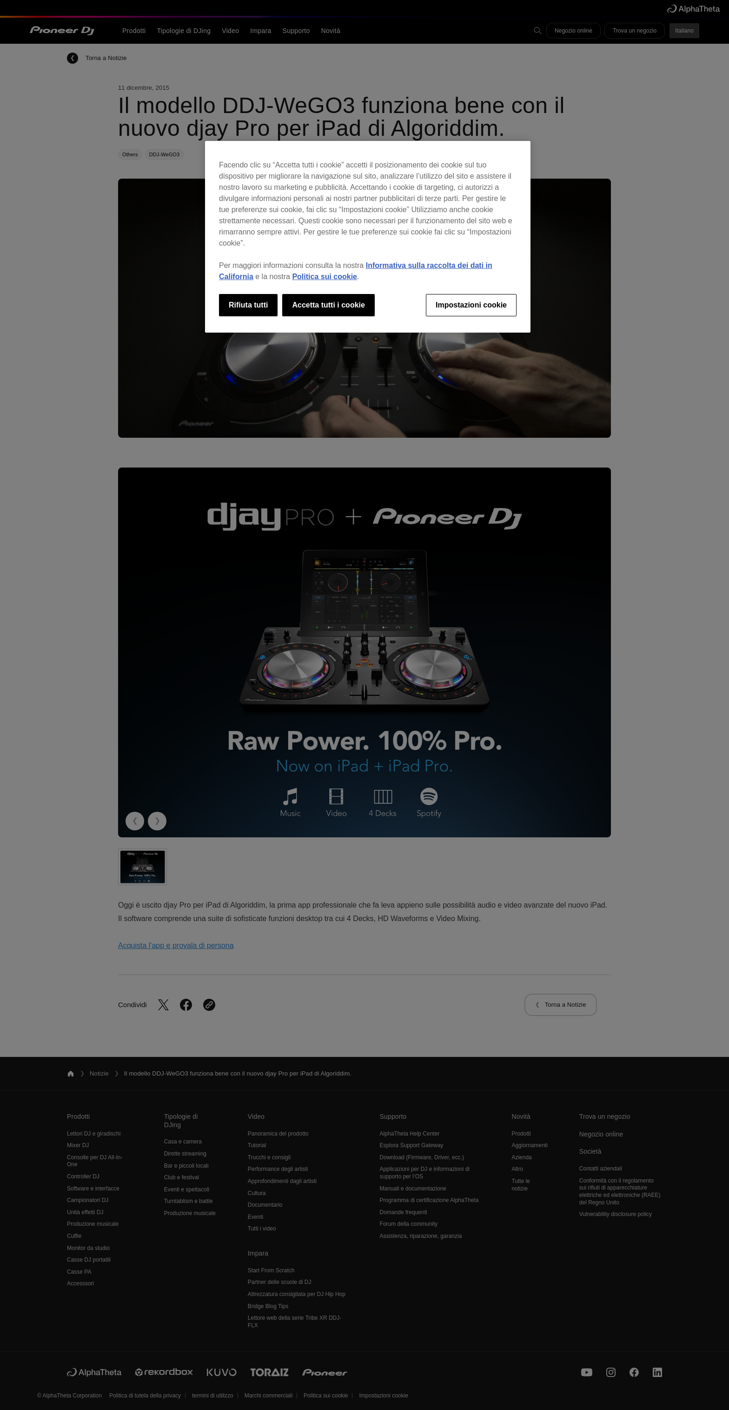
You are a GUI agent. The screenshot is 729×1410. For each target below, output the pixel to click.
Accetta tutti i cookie (328, 305)
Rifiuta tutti (248, 305)
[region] (367, 237)
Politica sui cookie (324, 277)
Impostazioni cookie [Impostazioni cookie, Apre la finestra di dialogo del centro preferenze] (471, 305)
